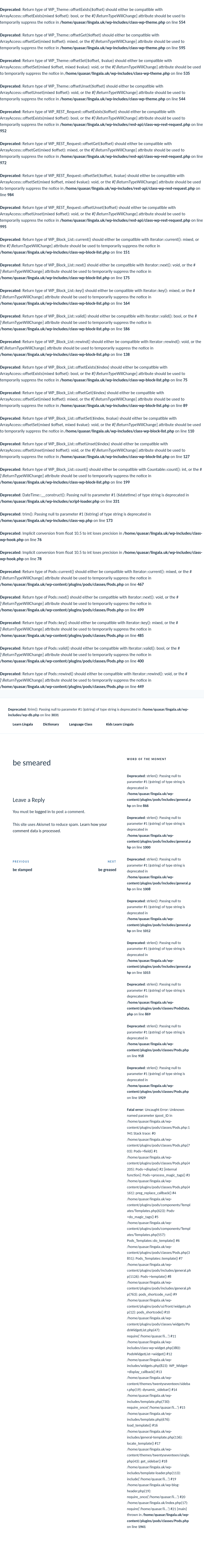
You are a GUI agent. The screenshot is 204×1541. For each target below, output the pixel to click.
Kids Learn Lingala (119, 724)
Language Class (83, 724)
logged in (42, 811)
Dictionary (51, 724)
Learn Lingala (23, 724)
